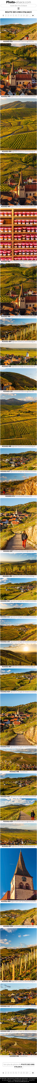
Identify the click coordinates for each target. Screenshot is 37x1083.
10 (27, 15)
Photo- (18, 2)
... (29, 15)
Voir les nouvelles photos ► (22, 1081)
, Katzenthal (18, 772)
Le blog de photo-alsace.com (20, 1080)
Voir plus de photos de (19, 1065)
